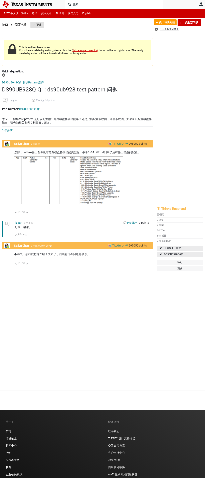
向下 (27, 213)
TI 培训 (60, 13)
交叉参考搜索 (116, 445)
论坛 (34, 13)
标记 (180, 262)
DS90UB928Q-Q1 (173, 254)
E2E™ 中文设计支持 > (16, 13)
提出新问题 (191, 22)
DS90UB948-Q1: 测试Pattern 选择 (23, 82)
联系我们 (113, 431)
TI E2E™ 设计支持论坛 (121, 438)
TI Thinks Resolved (171, 209)
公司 (8, 431)
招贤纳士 (11, 438)
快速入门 (73, 13)
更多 (39, 24)
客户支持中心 (116, 452)
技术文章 (46, 13)
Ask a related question (84, 50)
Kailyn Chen (21, 143)
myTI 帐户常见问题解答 (122, 474)
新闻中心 (11, 445)
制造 (8, 467)
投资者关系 (13, 460)
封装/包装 (114, 460)
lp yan (13, 100)
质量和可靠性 (117, 467)
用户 (201, 4)
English (86, 13)
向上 (16, 213)
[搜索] (114, 4)
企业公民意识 (14, 474)
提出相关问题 (165, 22)
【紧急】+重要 (172, 248)
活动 (8, 452)
